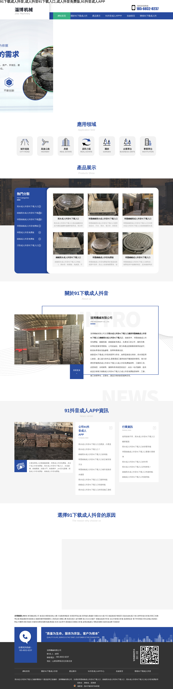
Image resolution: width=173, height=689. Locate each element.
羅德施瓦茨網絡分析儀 (73, 622)
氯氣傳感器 (50, 622)
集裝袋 (42, 616)
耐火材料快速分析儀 (142, 616)
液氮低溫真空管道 (102, 619)
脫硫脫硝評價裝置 (115, 616)
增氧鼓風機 (97, 622)
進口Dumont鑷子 (89, 619)
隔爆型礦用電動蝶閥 (43, 619)
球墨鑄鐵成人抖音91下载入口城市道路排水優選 (94, 472)
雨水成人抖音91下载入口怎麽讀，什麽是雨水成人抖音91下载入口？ (94, 446)
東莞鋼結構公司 (33, 616)
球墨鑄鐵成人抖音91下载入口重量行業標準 (138, 454)
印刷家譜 (116, 622)
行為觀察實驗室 (63, 616)
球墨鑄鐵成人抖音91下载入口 (29, 219)
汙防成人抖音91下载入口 (27, 245)
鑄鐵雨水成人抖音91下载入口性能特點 (137, 472)
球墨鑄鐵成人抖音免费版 (27, 226)
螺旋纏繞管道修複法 (27, 619)
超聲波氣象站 (88, 622)
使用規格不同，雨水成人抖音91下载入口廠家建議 (138, 439)
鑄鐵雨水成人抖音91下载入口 (29, 213)
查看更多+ (76, 371)
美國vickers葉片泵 (101, 616)
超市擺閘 (79, 619)
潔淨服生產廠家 (88, 616)
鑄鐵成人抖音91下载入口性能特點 (92, 485)
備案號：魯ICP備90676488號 (86, 686)
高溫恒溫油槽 (107, 622)
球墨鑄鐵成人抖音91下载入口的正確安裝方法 (94, 461)
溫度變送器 (128, 619)
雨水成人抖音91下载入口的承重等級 (136, 447)
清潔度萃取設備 (75, 616)
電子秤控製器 (138, 619)
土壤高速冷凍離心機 (58, 619)
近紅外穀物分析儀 (116, 619)
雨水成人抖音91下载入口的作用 (135, 462)
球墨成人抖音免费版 (25, 232)
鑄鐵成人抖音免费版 (25, 239)
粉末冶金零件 (60, 622)
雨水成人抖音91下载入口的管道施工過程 (94, 490)
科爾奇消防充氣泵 (25, 622)
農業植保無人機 (51, 616)
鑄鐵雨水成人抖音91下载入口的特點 (93, 454)
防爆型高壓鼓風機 (39, 622)
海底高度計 (71, 619)
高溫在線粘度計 (128, 616)
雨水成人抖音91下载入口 (27, 206)
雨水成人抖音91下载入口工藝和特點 (93, 480)
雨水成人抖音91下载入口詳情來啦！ (136, 467)
